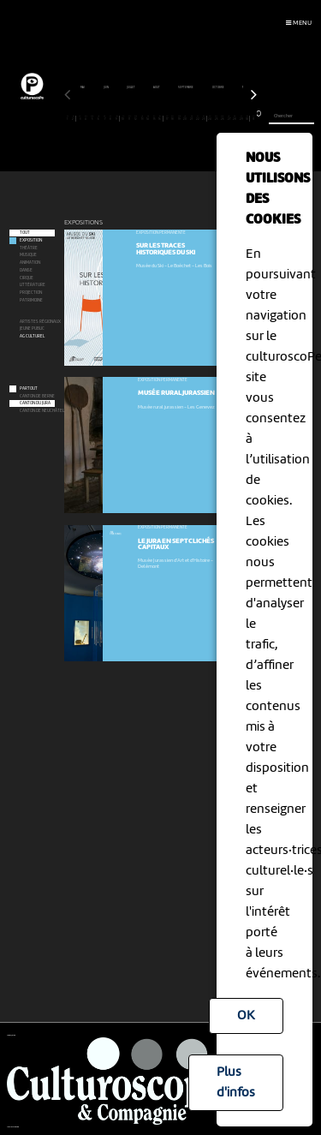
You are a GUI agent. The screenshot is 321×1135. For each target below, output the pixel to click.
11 (130, 118)
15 (155, 118)
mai (83, 87)
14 (149, 118)
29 (241, 118)
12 (136, 118)
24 (210, 118)
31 (254, 118)
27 (229, 118)
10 (124, 118)
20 (185, 118)
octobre (218, 87)
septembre (186, 87)
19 (179, 118)
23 (203, 118)
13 (142, 118)
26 (223, 118)
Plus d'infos (236, 1083)
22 (198, 118)
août (157, 87)
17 (166, 118)
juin (107, 87)
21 (191, 118)
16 (160, 118)
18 (173, 118)
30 (247, 118)
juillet (131, 87)
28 (235, 118)
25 (216, 118)
